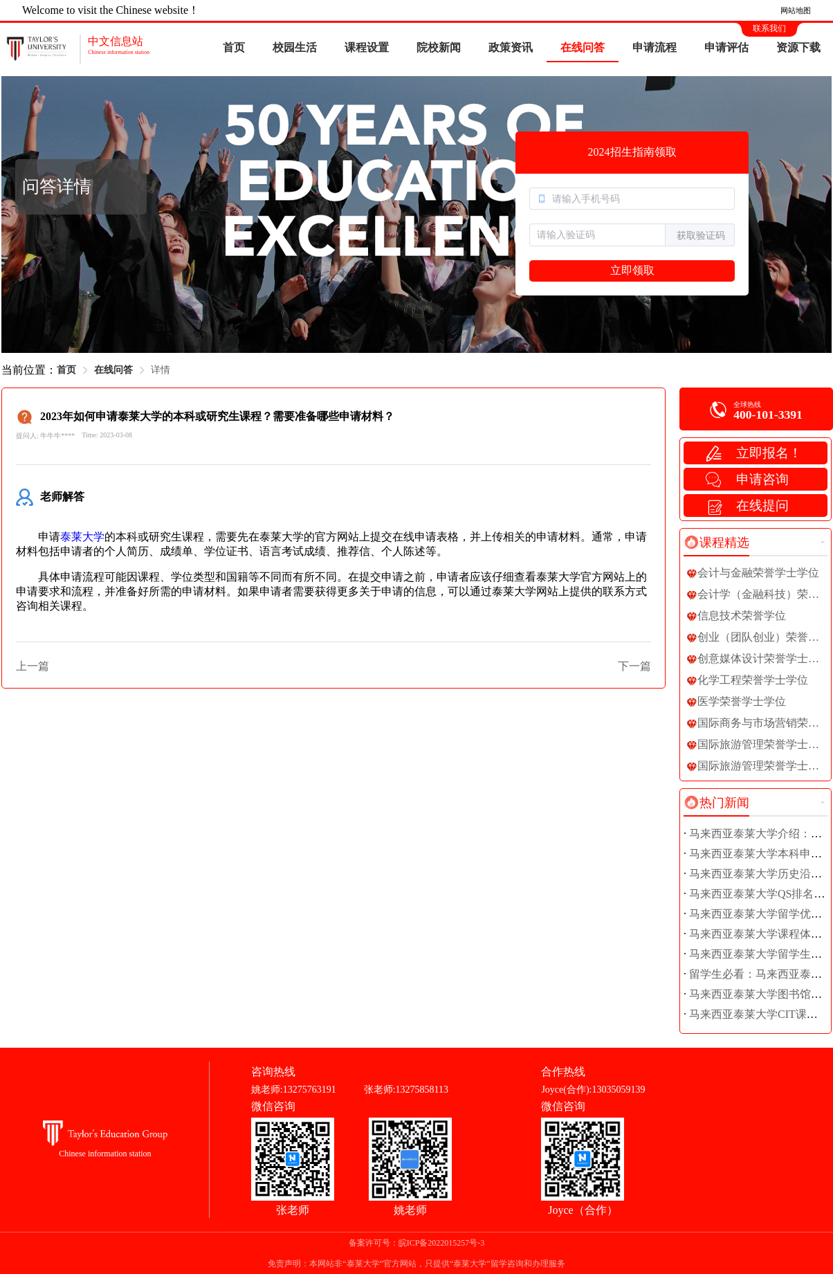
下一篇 (634, 666)
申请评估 (726, 47)
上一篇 (32, 666)
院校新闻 (438, 47)
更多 (822, 542)
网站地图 (795, 10)
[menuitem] (234, 48)
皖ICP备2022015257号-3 (442, 1243)
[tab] (716, 542)
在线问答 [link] (113, 370)
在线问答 (582, 47)
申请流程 (654, 47)
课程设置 (367, 47)
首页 (234, 47)
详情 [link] (160, 370)
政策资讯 (510, 47)
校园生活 (295, 47)
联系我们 (769, 28)
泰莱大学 (82, 537)
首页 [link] (66, 370)
